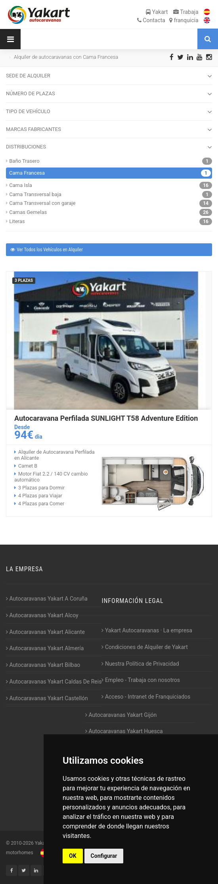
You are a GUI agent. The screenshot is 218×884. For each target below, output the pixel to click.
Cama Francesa (27, 173)
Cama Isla (20, 185)
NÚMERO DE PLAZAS (109, 94)
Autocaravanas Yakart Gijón (121, 715)
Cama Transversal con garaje (42, 203)
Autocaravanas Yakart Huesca (124, 731)
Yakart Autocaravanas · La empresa (146, 630)
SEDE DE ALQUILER (109, 76)
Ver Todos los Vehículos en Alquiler (46, 249)
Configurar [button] (104, 856)
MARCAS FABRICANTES (109, 129)
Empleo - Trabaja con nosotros (140, 680)
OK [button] (72, 856)
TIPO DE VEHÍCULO (109, 112)
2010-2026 (22, 843)
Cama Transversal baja (35, 194)
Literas (17, 221)
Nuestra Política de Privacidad (140, 664)
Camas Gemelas (28, 212)
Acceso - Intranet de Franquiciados (145, 696)
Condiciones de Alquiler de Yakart (144, 647)
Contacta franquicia (168, 20)
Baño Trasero (24, 161)
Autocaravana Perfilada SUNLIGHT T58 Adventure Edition (106, 418)
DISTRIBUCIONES (109, 147)
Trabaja (186, 12)
